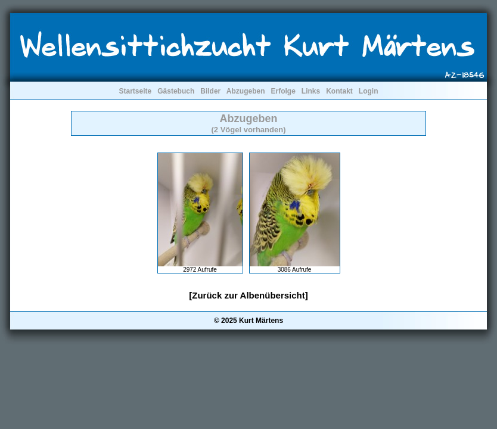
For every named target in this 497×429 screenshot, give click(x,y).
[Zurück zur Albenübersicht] (248, 295)
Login (368, 91)
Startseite (135, 91)
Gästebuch (175, 91)
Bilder (210, 91)
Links (311, 91)
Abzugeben (245, 91)
